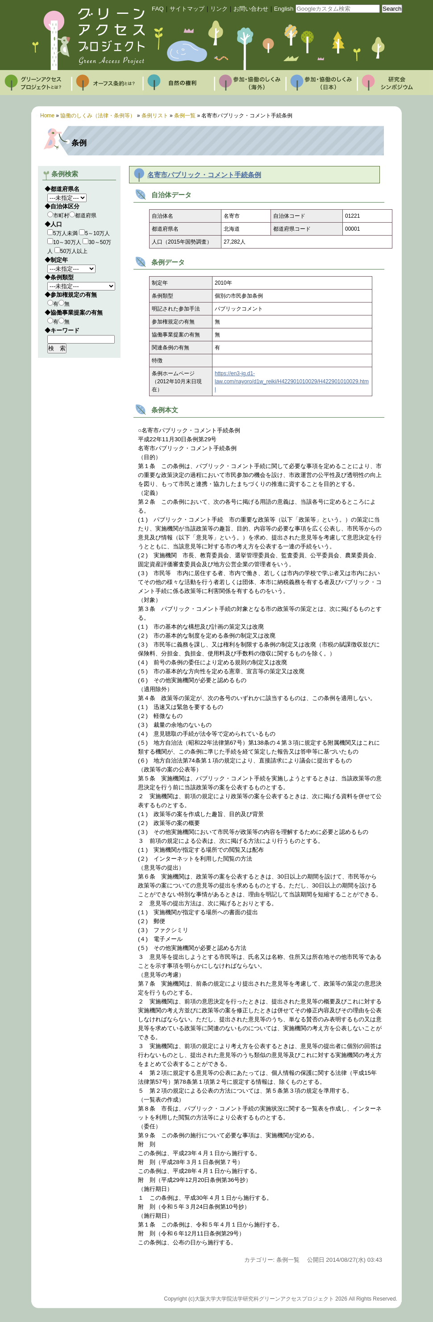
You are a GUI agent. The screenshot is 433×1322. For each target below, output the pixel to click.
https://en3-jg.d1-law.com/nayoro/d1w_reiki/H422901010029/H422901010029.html (292, 381)
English (284, 8)
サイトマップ (187, 8)
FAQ (158, 8)
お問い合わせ (250, 8)
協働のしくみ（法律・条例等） (97, 115)
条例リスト (155, 115)
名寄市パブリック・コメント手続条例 (204, 174)
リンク (219, 8)
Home (47, 115)
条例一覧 (185, 115)
